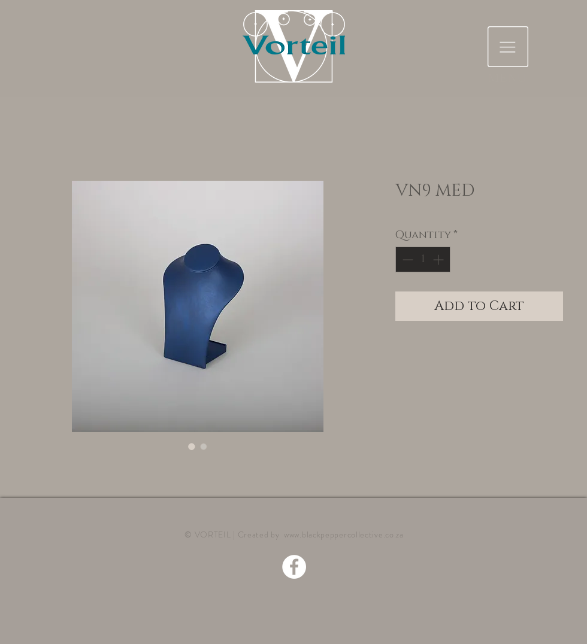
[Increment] (439, 259)
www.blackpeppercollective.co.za (344, 534)
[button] (508, 46)
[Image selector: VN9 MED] (192, 446)
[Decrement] (406, 259)
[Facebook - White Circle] (294, 567)
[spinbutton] (423, 259)
